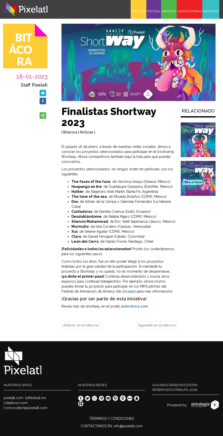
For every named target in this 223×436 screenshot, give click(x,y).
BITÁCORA (138, 11)
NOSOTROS (211, 11)
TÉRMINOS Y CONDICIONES (111, 419)
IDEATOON (169, 11)
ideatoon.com (16, 403)
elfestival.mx (36, 398)
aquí (132, 291)
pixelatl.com (13, 398)
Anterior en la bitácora (80, 325)
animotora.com (134, 306)
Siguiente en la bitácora (156, 325)
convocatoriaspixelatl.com (26, 408)
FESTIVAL (153, 11)
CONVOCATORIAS (189, 11)
